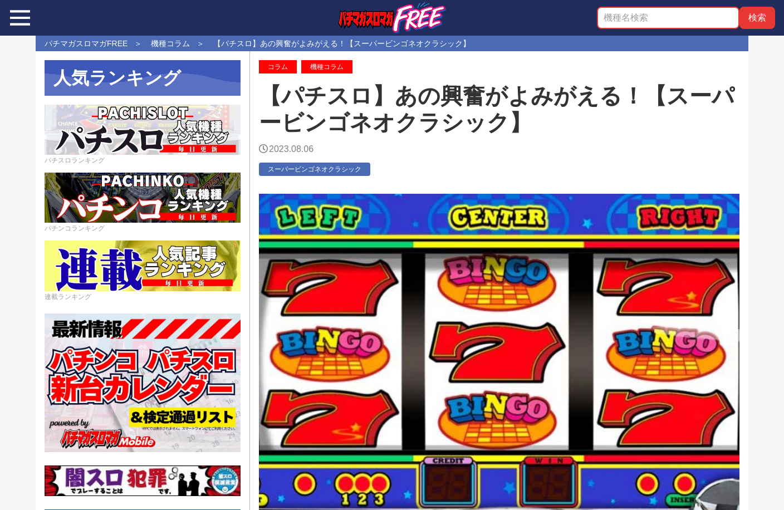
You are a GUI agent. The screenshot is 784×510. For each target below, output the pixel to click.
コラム (278, 67)
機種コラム (327, 67)
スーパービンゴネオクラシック (314, 169)
